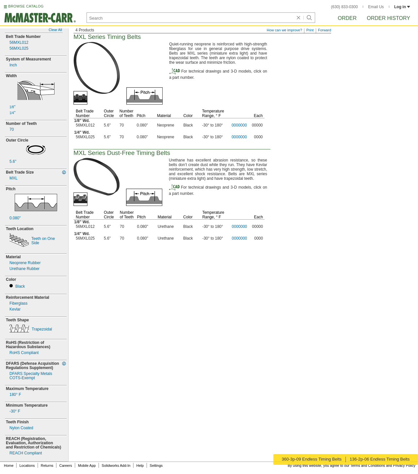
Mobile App (87, 465)
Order (347, 18)
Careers (65, 465)
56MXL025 (18, 48)
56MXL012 (18, 43)
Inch (13, 65)
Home (8, 465)
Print (310, 30)
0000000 (239, 125)
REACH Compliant (25, 453)
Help (140, 465)
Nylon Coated (21, 428)
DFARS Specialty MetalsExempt (30, 376)
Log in (402, 7)
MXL (13, 178)
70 (11, 129)
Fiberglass (18, 303)
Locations (27, 465)
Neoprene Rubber (24, 263)
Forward (324, 30)
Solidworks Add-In (116, 465)
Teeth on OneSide (43, 241)
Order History (388, 18)
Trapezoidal (42, 329)
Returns (47, 465)
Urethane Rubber (24, 269)
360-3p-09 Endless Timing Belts (311, 459)
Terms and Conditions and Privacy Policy (382, 465)
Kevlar (15, 309)
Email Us (376, 7)
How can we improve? (284, 30)
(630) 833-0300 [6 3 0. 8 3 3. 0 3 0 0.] (344, 7)
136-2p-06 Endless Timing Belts (380, 459)
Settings (156, 465)
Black (20, 286)
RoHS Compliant (24, 353)
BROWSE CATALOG (25, 6)
